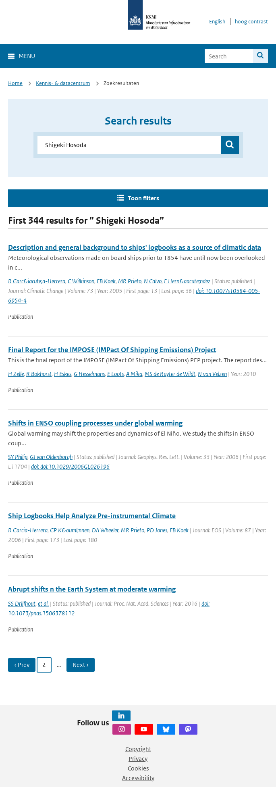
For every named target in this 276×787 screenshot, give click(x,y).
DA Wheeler (105, 530)
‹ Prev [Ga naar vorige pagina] (21, 665)
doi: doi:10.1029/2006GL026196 (70, 466)
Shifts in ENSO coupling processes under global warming (95, 423)
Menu (27, 56)
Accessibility (138, 778)
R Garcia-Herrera (28, 530)
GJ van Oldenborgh (51, 457)
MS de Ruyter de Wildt (170, 374)
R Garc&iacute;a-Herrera (36, 281)
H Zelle (16, 374)
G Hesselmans (89, 374)
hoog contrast (251, 21)
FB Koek (106, 281)
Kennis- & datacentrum (63, 83)
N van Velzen (212, 374)
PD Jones (157, 530)
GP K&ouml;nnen (69, 530)
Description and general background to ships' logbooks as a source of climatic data (134, 247)
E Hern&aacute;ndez (187, 281)
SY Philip (17, 457)
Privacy (138, 758)
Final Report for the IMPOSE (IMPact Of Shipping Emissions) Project (112, 349)
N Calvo (153, 281)
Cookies (138, 768)
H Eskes (62, 374)
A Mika (134, 374)
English (217, 21)
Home (15, 83)
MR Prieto (129, 281)
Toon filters (143, 198)
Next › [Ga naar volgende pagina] (81, 665)
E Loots (115, 374)
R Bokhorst (39, 374)
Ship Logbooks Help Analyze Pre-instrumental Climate (92, 515)
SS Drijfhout (21, 603)
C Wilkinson (81, 281)
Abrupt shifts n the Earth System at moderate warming (92, 589)
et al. (43, 603)
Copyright (138, 749)
